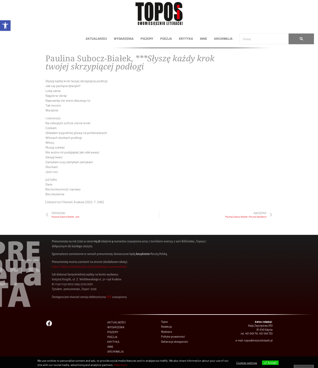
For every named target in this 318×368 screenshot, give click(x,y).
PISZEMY (147, 38)
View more (120, 365)
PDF (19, 297)
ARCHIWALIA (223, 38)
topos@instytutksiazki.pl (258, 340)
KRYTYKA (186, 38)
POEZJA (166, 38)
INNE (203, 38)
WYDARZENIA (124, 38)
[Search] (264, 38)
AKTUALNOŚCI (96, 38)
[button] (5, 25)
